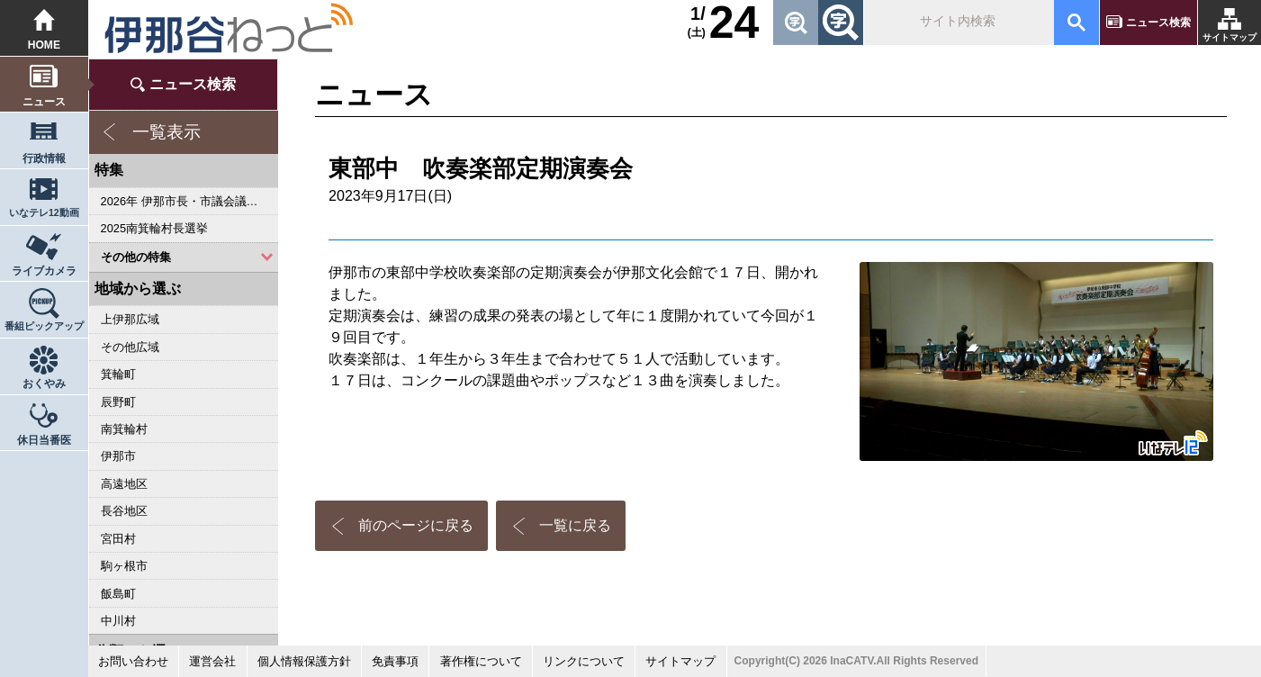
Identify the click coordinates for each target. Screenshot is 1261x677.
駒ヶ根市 (124, 566)
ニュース (44, 101)
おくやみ (44, 383)
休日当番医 (44, 440)
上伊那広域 (130, 319)
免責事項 (395, 661)
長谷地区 (124, 511)
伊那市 (118, 456)
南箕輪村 (124, 429)
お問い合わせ (133, 661)
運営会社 (212, 661)
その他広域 (130, 347)
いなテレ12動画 (44, 212)
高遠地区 (124, 484)
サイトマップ (1229, 37)
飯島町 (118, 593)
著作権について (481, 661)
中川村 (118, 620)
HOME (44, 45)
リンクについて (584, 661)
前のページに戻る (415, 525)
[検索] (957, 22)
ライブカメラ (44, 271)
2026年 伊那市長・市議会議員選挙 (189, 201)
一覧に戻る (575, 525)
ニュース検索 (1158, 22)
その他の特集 (136, 257)
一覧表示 (166, 131)
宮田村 (118, 539)
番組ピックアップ (44, 325)
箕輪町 (118, 374)
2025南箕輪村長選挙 (154, 228)
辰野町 (118, 402)
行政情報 (44, 158)
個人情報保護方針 (304, 661)
